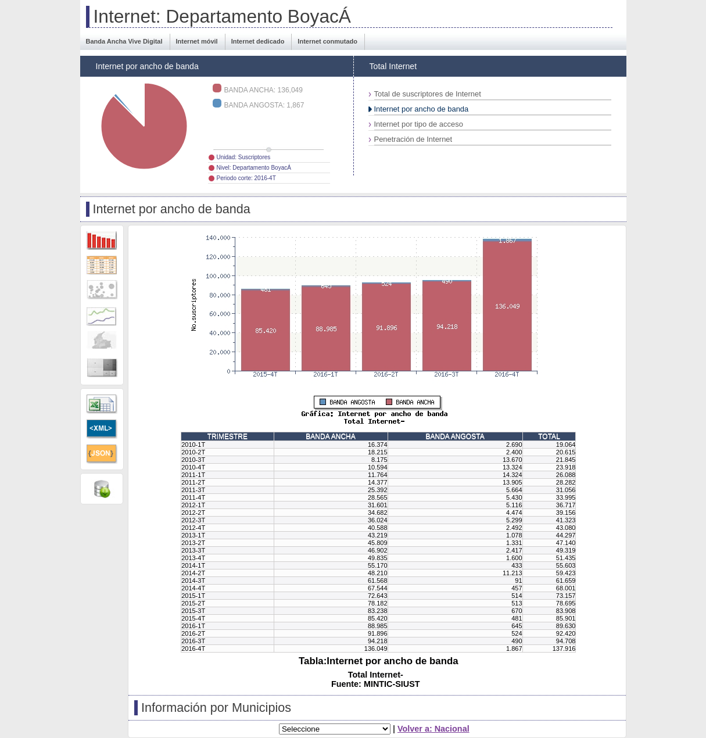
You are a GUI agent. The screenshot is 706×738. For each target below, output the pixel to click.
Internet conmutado (327, 41)
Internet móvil (197, 41)
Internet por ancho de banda (421, 109)
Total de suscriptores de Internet (427, 93)
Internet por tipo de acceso (418, 124)
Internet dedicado (258, 41)
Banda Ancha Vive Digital (124, 41)
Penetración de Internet (413, 139)
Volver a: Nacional (433, 728)
